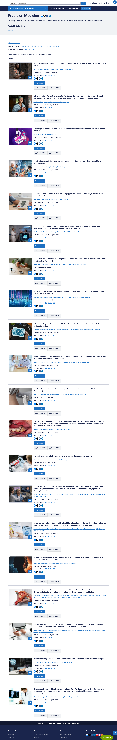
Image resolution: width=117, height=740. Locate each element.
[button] (115, 2)
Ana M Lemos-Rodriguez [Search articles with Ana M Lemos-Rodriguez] (41, 478)
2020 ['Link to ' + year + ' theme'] (50, 46)
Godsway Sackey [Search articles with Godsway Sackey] (38, 69)
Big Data (10, 30)
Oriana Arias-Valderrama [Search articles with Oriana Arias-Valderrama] (71, 478)
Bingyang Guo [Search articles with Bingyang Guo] (65, 351)
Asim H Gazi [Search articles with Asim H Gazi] (37, 288)
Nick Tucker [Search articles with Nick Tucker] (79, 319)
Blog (35, 721)
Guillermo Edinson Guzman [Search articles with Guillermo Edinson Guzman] (98, 478)
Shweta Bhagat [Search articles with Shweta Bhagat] (57, 415)
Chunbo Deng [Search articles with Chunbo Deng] (50, 673)
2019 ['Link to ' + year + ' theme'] (54, 46)
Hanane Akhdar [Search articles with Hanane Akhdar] (60, 257)
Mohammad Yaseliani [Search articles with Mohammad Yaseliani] (40, 609)
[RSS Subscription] (102, 710)
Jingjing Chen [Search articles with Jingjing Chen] (38, 575)
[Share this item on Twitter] (44, 16)
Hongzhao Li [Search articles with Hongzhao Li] (83, 351)
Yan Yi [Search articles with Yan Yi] (80, 575)
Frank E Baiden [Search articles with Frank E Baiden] (58, 69)
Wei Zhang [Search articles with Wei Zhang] (63, 639)
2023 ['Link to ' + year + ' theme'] (39, 46)
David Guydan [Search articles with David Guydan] (62, 544)
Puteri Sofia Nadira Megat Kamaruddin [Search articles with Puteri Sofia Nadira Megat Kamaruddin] (59, 194)
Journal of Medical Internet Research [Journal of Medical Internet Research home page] (22, 8)
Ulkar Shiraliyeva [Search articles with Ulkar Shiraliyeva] (81, 382)
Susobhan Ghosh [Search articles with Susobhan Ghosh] (52, 288)
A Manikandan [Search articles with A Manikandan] (59, 319)
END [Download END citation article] (46, 75)
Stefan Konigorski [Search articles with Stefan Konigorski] (68, 69)
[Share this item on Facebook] (47, 16)
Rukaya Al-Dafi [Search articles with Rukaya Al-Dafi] (48, 226)
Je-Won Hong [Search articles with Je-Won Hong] (50, 609)
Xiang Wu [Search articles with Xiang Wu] (66, 100)
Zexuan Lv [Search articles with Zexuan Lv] (37, 351)
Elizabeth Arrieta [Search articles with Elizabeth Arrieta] (84, 478)
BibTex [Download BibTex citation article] (50, 75)
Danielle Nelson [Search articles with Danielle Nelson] (83, 609)
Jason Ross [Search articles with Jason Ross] (44, 544)
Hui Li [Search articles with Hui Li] (45, 577)
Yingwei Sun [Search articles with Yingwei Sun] (37, 673)
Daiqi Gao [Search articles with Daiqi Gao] (44, 288)
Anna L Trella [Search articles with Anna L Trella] (67, 288)
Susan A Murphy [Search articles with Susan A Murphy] (85, 288)
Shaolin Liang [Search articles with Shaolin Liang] (67, 577)
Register (106, 3)
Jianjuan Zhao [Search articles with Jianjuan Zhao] (46, 575)
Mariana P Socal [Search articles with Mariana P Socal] (54, 444)
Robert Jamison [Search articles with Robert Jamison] (71, 544)
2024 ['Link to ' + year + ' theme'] (35, 46)
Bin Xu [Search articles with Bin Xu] (100, 575)
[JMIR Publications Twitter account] (89, 710)
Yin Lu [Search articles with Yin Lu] (48, 351)
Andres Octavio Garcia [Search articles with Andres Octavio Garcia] (40, 480)
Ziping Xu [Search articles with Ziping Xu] (60, 288)
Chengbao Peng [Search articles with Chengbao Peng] (59, 673)
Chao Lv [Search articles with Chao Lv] (89, 351)
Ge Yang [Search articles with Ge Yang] (40, 577)
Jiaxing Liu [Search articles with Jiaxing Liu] (43, 351)
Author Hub (11, 709)
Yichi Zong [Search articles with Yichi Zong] (47, 639)
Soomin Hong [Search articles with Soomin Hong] (61, 163)
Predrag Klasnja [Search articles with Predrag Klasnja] (76, 288)
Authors (36, 712)
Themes (36, 715)
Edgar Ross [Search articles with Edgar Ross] (37, 544)
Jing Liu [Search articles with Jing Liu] (43, 673)
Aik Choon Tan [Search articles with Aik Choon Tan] (38, 132)
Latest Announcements (41, 709)
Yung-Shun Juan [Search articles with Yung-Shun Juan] (85, 511)
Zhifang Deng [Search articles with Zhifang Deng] (43, 100)
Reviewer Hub (12, 715)
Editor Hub (11, 712)
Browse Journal (72, 8)
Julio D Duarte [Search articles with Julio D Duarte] (74, 609)
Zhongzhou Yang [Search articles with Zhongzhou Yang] (57, 577)
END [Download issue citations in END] (25, 49)
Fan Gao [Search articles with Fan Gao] (58, 351)
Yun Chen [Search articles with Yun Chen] (36, 100)
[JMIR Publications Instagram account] (99, 710)
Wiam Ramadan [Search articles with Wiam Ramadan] (81, 257)
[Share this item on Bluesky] (42, 16)
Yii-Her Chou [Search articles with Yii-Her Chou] (76, 511)
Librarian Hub (12, 718)
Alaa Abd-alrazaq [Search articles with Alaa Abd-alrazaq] (78, 226)
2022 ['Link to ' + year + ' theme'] (43, 46)
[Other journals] (46, 8)
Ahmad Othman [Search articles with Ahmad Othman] (68, 226)
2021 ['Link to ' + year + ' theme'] (47, 46)
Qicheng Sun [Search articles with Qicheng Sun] (74, 575)
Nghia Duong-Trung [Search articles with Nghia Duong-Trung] (71, 257)
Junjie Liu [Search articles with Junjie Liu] (49, 577)
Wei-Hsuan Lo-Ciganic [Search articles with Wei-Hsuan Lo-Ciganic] (94, 609)
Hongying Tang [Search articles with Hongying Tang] (87, 575)
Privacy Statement (66, 709)
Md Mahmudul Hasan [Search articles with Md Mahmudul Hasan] (47, 610)
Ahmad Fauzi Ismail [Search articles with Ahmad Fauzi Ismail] (70, 319)
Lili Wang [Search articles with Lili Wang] (50, 100)
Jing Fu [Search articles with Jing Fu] (80, 577)
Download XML (55, 87)
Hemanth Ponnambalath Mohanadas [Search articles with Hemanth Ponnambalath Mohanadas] (44, 319)
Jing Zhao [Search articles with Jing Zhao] (95, 575)
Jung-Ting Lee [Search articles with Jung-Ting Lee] (40, 513)
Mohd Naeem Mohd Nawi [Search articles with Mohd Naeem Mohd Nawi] (41, 194)
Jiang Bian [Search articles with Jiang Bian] (58, 609)
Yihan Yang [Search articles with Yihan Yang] (53, 163)
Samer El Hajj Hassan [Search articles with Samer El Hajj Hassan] (49, 257)
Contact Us (63, 712)
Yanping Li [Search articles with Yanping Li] (74, 577)
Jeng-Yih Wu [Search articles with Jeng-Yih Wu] (62, 511)
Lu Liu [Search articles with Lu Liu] (35, 639)
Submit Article (86, 8)
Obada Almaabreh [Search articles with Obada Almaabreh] (39, 226)
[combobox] (49, 3)
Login (100, 3)
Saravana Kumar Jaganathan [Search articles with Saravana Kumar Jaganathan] (91, 319)
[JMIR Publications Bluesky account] (87, 710)
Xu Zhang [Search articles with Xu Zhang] (53, 351)
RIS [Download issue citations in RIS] (34, 49)
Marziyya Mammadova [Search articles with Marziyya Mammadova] (50, 382)
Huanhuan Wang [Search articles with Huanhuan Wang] (58, 100)
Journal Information (57, 8)
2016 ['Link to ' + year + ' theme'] (57, 46)
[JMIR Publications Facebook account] (92, 710)
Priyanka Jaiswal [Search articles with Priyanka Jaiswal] (48, 415)
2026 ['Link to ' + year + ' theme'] (28, 46)
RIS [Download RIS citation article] (54, 75)
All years (23, 46)
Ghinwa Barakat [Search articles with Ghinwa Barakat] (38, 257)
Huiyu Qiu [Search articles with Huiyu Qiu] (53, 575)
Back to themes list (14, 43)
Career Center (93, 3)
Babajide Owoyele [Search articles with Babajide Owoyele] (48, 69)
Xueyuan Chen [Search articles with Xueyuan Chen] (55, 639)
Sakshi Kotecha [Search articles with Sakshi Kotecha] (67, 415)
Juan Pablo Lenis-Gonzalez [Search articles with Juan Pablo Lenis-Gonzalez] (56, 478)
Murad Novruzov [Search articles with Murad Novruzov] (38, 382)
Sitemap (62, 715)
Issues (36, 718)
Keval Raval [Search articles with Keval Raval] (60, 382)
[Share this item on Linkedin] (50, 16)
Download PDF (40, 87)
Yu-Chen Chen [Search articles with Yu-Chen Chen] (54, 511)
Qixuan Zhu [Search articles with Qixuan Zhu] (40, 639)
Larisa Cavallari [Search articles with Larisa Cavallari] (65, 609)
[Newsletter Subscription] (97, 728)
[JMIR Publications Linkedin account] (94, 710)
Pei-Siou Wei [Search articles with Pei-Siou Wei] (46, 511)
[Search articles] (83, 3)
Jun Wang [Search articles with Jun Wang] (69, 639)
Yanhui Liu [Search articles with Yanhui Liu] (59, 575)
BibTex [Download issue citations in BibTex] (30, 49)
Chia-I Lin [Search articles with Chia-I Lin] (69, 511)
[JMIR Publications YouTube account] (97, 710)
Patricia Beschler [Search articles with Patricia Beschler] (53, 544)
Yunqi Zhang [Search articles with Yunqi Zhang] (67, 575)
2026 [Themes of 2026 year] (10, 58)
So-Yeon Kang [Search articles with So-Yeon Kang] (63, 444)
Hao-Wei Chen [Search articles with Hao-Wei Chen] (38, 511)
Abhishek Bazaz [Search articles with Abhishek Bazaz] (38, 444)
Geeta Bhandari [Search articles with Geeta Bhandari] (38, 415)
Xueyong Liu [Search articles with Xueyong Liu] (75, 673)
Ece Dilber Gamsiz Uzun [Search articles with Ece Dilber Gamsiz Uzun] (49, 132)
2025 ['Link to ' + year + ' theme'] (32, 46)
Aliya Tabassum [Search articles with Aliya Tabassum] (58, 226)
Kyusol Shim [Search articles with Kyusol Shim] (46, 163)
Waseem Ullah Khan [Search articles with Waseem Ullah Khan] (70, 382)
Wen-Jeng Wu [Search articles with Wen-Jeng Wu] (94, 511)
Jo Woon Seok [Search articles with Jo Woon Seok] (38, 163)
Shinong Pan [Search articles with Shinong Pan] (68, 673)
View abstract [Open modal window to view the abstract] (39, 82)
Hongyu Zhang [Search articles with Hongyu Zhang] (74, 351)
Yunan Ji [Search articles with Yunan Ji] (46, 444)
